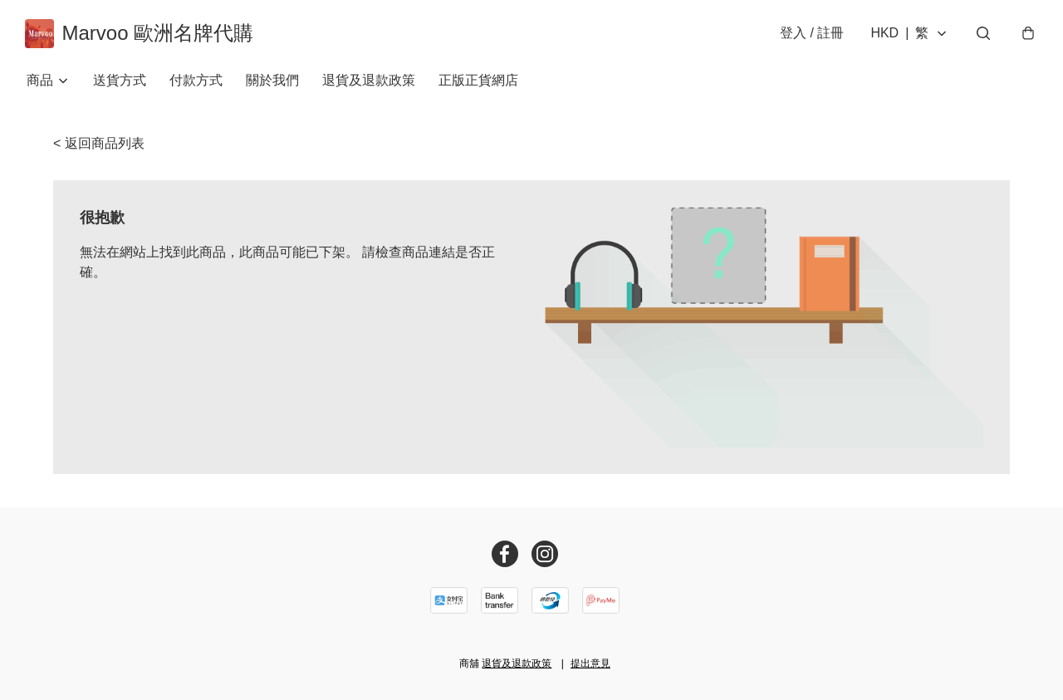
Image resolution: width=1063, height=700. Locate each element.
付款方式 (196, 83)
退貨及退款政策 (368, 83)
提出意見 (590, 663)
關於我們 (272, 83)
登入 (810, 34)
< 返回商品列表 (99, 146)
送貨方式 (119, 83)
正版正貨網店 (478, 83)
